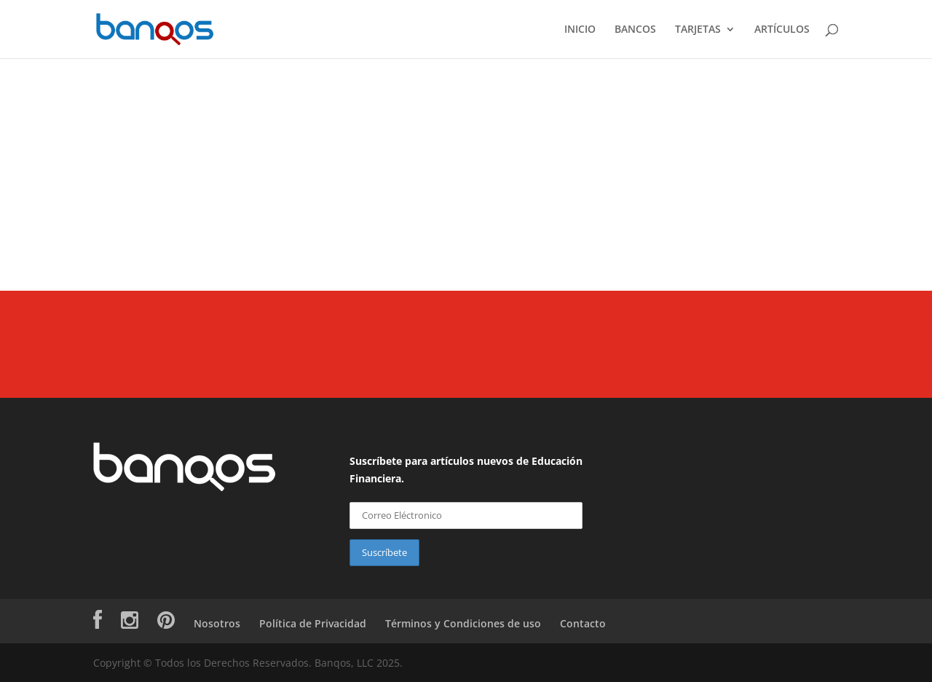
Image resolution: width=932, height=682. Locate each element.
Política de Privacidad (312, 623)
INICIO (580, 30)
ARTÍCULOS (782, 30)
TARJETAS (698, 30)
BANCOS (635, 30)
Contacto (583, 623)
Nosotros (217, 623)
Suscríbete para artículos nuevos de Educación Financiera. (466, 469)
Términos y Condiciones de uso (463, 623)
